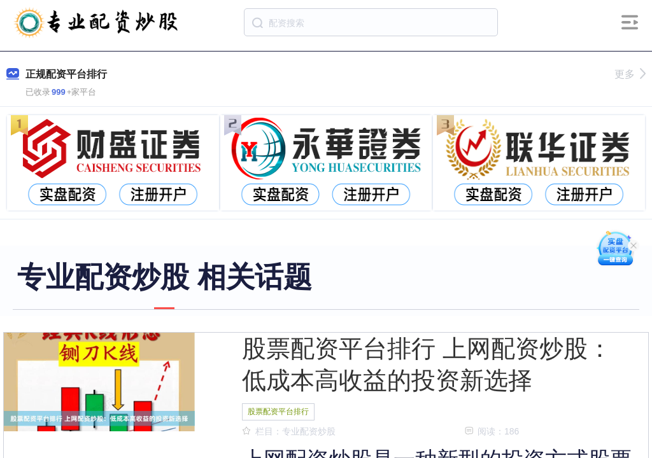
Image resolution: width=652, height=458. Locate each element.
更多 (630, 74)
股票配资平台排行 (278, 411)
